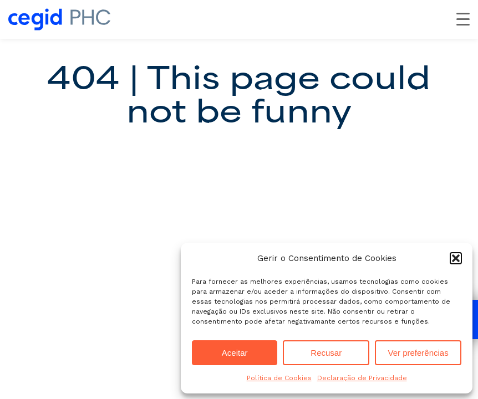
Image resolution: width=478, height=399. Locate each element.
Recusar (326, 352)
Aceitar (235, 352)
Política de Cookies (279, 378)
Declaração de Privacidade (362, 378)
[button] (455, 258)
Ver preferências (418, 352)
